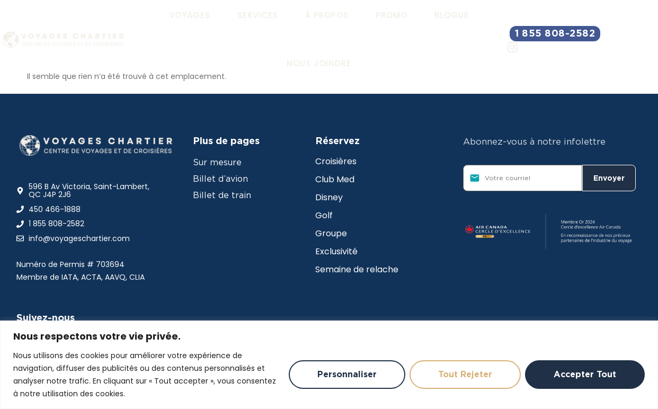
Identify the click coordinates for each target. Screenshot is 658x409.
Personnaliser (347, 374)
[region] (329, 365)
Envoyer (609, 178)
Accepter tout (585, 374)
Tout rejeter (465, 374)
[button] (189, 15)
